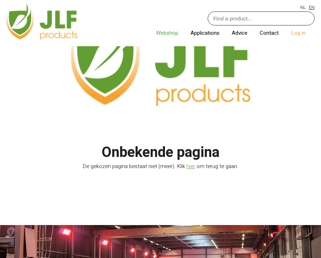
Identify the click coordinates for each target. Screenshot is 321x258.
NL (303, 7)
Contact (270, 33)
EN (312, 7)
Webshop (168, 33)
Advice (240, 33)
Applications (205, 33)
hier (191, 166)
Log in (298, 33)
